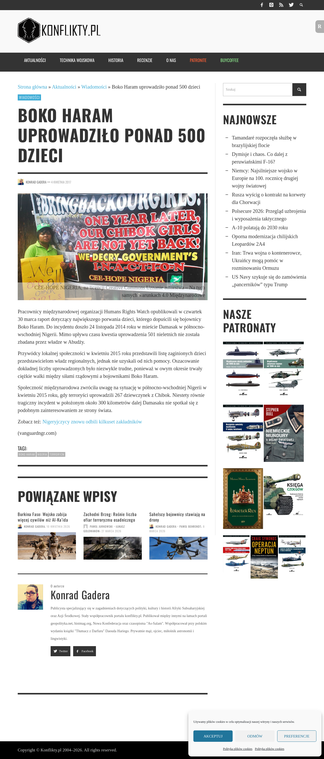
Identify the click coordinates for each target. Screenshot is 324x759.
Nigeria (42, 454)
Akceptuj (213, 736)
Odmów (254, 736)
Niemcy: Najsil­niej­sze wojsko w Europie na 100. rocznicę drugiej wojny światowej (265, 178)
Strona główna (32, 87)
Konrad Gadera (36, 181)
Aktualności (64, 87)
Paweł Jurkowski (101, 526)
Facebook (84, 651)
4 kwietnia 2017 (61, 181)
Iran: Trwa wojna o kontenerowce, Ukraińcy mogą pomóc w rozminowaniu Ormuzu (266, 260)
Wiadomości (94, 87)
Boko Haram (27, 454)
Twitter (60, 651)
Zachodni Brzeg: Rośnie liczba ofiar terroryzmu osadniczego (110, 517)
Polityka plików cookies (237, 749)
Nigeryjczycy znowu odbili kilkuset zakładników (92, 421)
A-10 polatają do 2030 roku (260, 227)
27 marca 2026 (112, 531)
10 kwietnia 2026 (58, 526)
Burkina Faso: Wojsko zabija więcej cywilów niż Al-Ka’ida (43, 517)
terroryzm (57, 454)
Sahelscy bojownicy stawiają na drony (177, 517)
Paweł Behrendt (190, 526)
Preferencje (296, 736)
